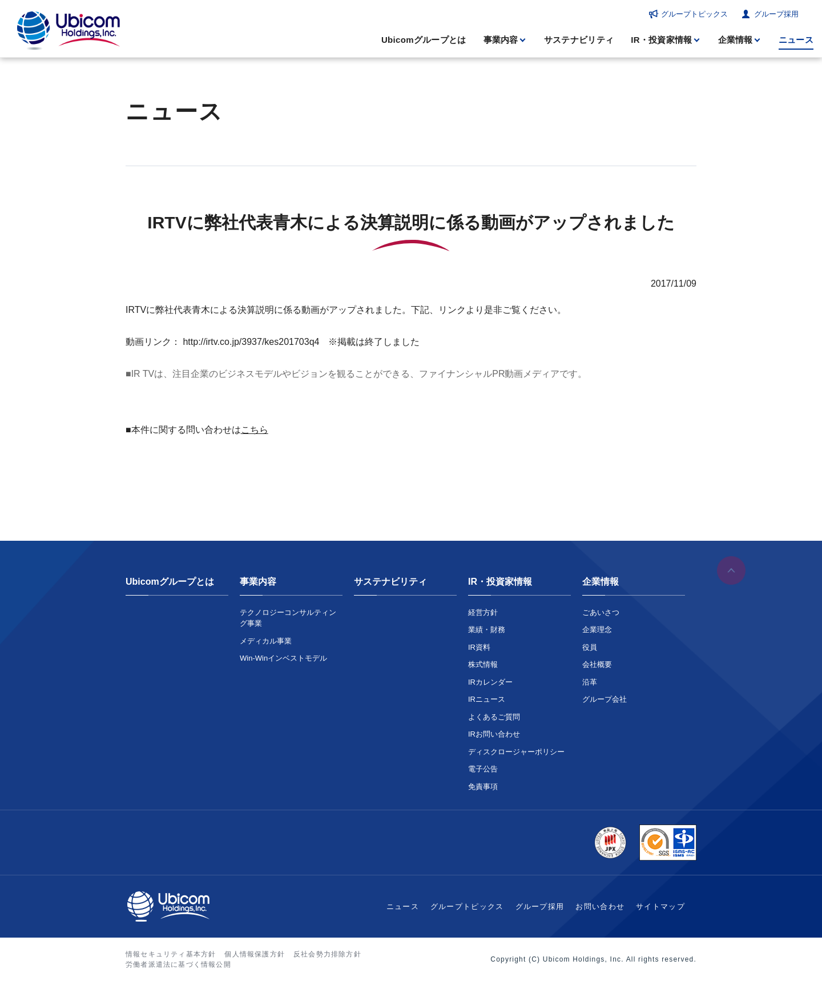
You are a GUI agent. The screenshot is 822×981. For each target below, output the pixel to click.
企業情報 (735, 40)
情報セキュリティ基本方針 (171, 954)
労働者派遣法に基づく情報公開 (178, 964)
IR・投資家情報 (661, 40)
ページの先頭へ (731, 572)
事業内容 (500, 40)
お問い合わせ (599, 906)
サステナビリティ (579, 40)
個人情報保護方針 (254, 954)
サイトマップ (660, 906)
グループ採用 (776, 14)
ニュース (796, 40)
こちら (254, 430)
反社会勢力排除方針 (327, 954)
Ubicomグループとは (423, 40)
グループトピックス (694, 14)
